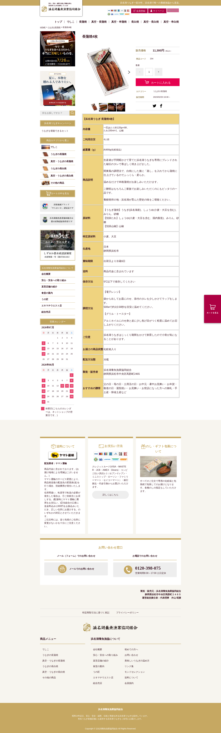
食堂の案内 (47, 293)
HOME (43, 27)
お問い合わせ (131, 655)
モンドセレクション (135, 672)
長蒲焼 (83, 21)
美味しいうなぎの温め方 (137, 660)
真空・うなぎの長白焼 (62, 175)
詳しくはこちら (110, 495)
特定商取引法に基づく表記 (95, 612)
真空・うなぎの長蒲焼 (62, 161)
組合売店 (45, 312)
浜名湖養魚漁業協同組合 (110, 709)
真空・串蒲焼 (119, 21)
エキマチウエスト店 (51, 305)
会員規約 (129, 683)
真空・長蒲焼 (99, 21)
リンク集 (129, 666)
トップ (58, 21)
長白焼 (135, 21)
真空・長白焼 (151, 21)
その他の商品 (57, 183)
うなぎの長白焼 (58, 168)
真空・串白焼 (171, 21)
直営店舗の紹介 (49, 286)
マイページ (156, 11)
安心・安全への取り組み (53, 280)
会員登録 (138, 11)
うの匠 (44, 299)
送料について (131, 677)
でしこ (70, 21)
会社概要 (45, 274)
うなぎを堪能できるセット (54, 131)
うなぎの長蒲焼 (55, 27)
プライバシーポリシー (127, 612)
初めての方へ (131, 649)
